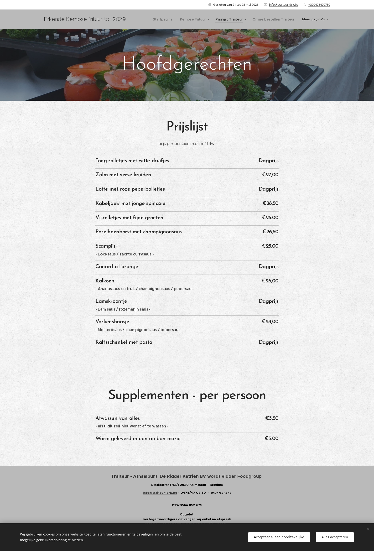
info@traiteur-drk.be (283, 4)
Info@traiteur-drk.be (160, 493)
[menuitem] (167, 19)
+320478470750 (319, 4)
